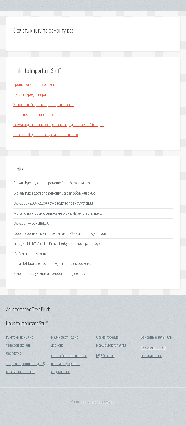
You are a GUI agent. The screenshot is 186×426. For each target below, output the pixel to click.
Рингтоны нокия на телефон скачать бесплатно (19, 346)
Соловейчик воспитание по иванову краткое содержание (69, 364)
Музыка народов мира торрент (35, 95)
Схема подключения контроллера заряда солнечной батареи (58, 125)
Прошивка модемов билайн (34, 85)
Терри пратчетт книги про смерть (37, 115)
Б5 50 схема (105, 356)
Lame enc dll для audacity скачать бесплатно (45, 135)
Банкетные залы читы (156, 338)
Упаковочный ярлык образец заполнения (43, 105)
